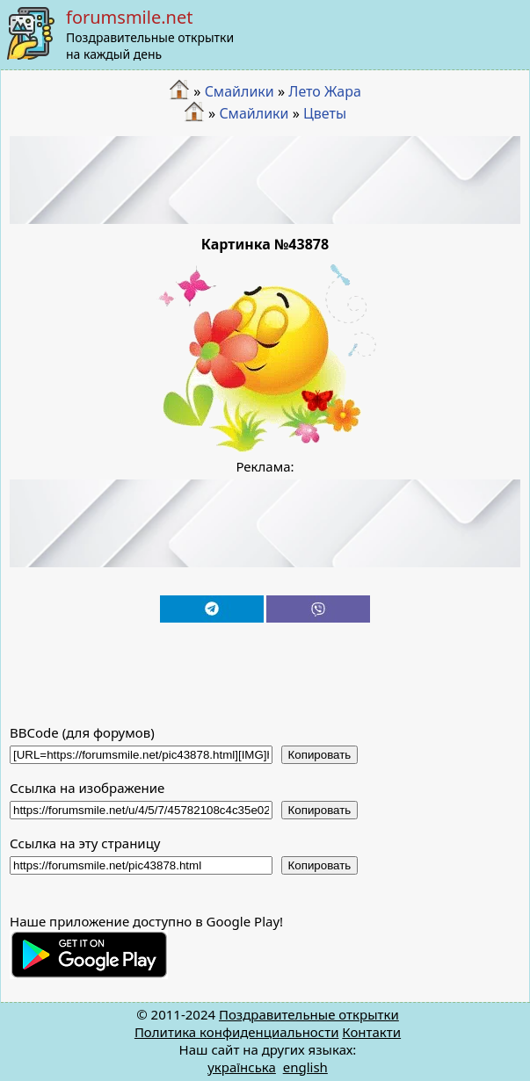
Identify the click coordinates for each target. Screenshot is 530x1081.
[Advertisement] (265, 180)
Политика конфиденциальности (236, 1032)
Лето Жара (324, 91)
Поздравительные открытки (309, 1014)
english (305, 1067)
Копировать (320, 754)
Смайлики (239, 91)
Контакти (371, 1032)
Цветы (324, 113)
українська (241, 1067)
